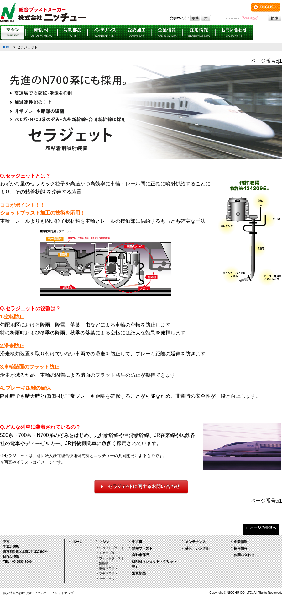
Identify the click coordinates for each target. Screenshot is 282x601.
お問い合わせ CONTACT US (234, 32)
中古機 (137, 542)
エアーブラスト (110, 553)
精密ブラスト (142, 548)
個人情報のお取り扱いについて (25, 593)
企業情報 (241, 542)
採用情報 (241, 548)
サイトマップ (64, 593)
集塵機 (103, 563)
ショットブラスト (111, 548)
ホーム (77, 542)
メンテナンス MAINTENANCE (105, 32)
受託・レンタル (197, 548)
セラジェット (108, 579)
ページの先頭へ (261, 528)
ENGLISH (265, 7)
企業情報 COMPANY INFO (167, 32)
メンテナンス (195, 542)
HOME (7, 47)
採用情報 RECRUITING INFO (199, 32)
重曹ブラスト (108, 568)
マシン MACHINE (13, 32)
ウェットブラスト (111, 558)
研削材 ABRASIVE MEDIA (42, 32)
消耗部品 (139, 573)
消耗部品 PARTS (73, 32)
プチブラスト (108, 573)
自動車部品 (140, 555)
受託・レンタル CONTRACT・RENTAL (137, 32)
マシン (104, 542)
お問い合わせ (244, 555)
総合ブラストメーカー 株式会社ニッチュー (43, 12)
